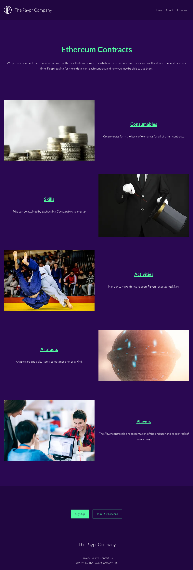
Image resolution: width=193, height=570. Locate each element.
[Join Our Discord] (107, 514)
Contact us (106, 558)
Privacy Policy (90, 558)
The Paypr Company (33, 10)
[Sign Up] (80, 514)
